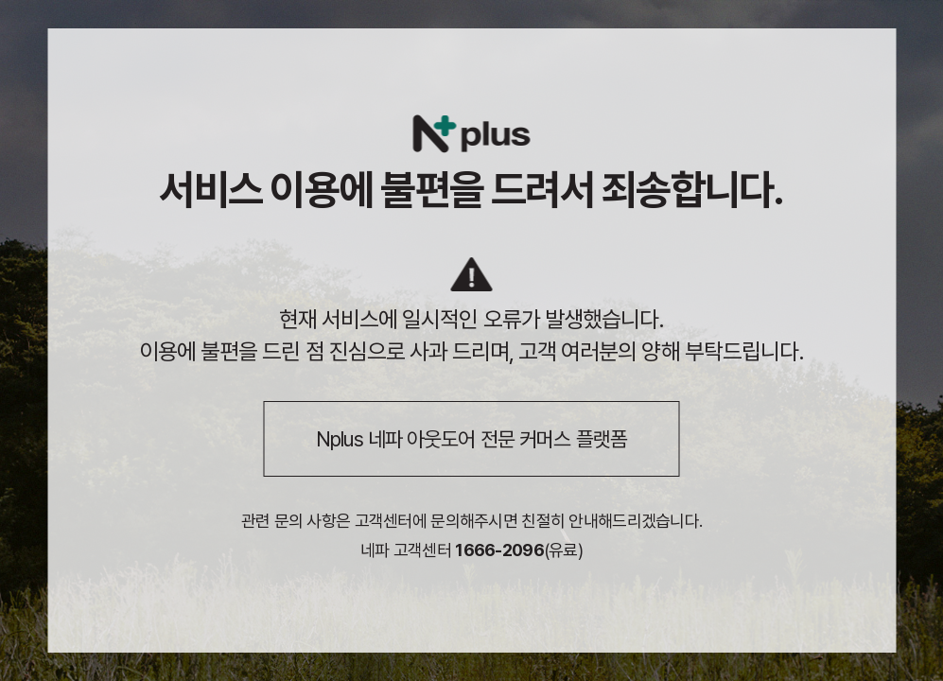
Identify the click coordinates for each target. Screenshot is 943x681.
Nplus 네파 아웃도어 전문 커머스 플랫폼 (471, 439)
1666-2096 (499, 550)
